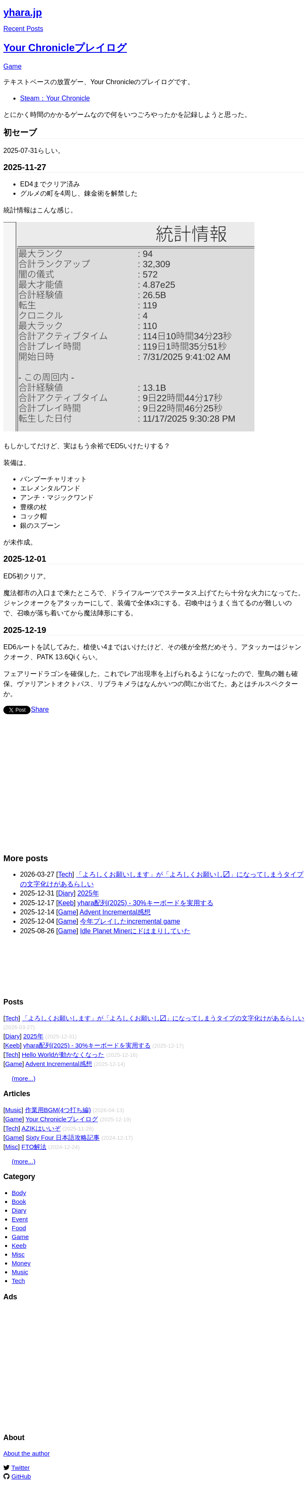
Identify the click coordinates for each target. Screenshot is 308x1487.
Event (20, 1219)
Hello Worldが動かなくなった (63, 1054)
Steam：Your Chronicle (55, 98)
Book (19, 1201)
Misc (11, 1146)
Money (21, 1263)
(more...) (24, 1078)
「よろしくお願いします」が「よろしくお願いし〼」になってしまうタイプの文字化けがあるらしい (163, 1018)
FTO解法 (33, 1146)
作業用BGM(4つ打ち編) (58, 1109)
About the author (26, 1453)
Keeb (66, 902)
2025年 (88, 893)
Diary (66, 893)
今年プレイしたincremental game (130, 921)
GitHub (21, 1476)
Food (19, 1227)
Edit (299, 10)
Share (40, 709)
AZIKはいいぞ (40, 1128)
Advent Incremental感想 (115, 912)
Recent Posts (23, 28)
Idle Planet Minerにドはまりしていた (135, 931)
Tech (65, 874)
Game (12, 66)
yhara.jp (22, 12)
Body (19, 1192)
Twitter (20, 1467)
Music (13, 1109)
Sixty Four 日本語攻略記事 (63, 1137)
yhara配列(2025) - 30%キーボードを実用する (145, 902)
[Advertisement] (139, 788)
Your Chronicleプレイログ (65, 47)
